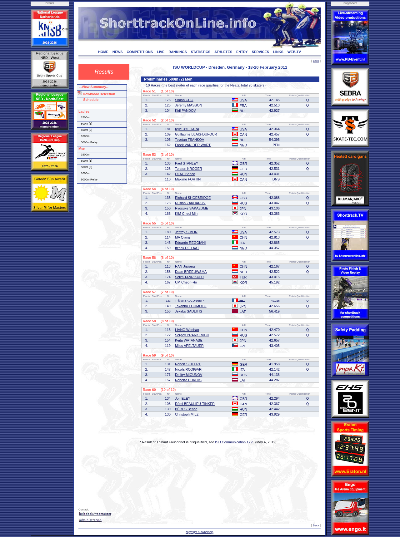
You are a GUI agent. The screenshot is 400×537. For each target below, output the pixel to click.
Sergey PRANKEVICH (192, 335)
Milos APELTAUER (189, 345)
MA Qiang (182, 237)
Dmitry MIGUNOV (188, 375)
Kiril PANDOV (185, 110)
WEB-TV (294, 52)
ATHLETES (223, 52)
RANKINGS (177, 52)
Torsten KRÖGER (188, 168)
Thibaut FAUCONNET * (189, 300)
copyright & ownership (199, 532)
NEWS (117, 52)
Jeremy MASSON (188, 105)
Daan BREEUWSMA (191, 271)
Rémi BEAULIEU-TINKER (195, 404)
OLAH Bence (185, 174)
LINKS (278, 52)
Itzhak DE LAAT (187, 248)
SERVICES (260, 52)
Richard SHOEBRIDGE (193, 198)
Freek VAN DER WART (193, 145)
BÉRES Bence (186, 409)
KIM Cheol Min (186, 213)
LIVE (160, 52)
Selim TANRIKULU (189, 277)
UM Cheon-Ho (186, 282)
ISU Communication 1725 (234, 442)
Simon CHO (184, 100)
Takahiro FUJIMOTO (191, 306)
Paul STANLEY (186, 163)
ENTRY (242, 52)
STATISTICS (201, 52)
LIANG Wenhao (187, 330)
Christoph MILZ (186, 414)
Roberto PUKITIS (188, 380)
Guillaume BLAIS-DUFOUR (196, 134)
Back (316, 60)
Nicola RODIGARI (188, 369)
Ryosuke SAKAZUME (191, 208)
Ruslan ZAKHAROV (190, 203)
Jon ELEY (182, 398)
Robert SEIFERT (188, 364)
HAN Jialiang (185, 266)
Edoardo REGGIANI (190, 242)
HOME (103, 52)
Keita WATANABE (188, 340)
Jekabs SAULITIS (188, 311)
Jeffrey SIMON (186, 232)
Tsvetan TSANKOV (189, 139)
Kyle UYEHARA (187, 129)
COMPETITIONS (140, 52)
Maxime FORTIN (188, 179)
